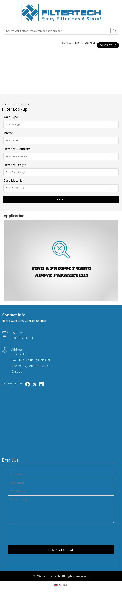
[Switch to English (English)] (61, 585)
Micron (8, 133)
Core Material (13, 180)
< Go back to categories (15, 104)
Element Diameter (16, 149)
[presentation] (37, 535)
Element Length (14, 165)
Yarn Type (10, 117)
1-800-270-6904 (85, 43)
